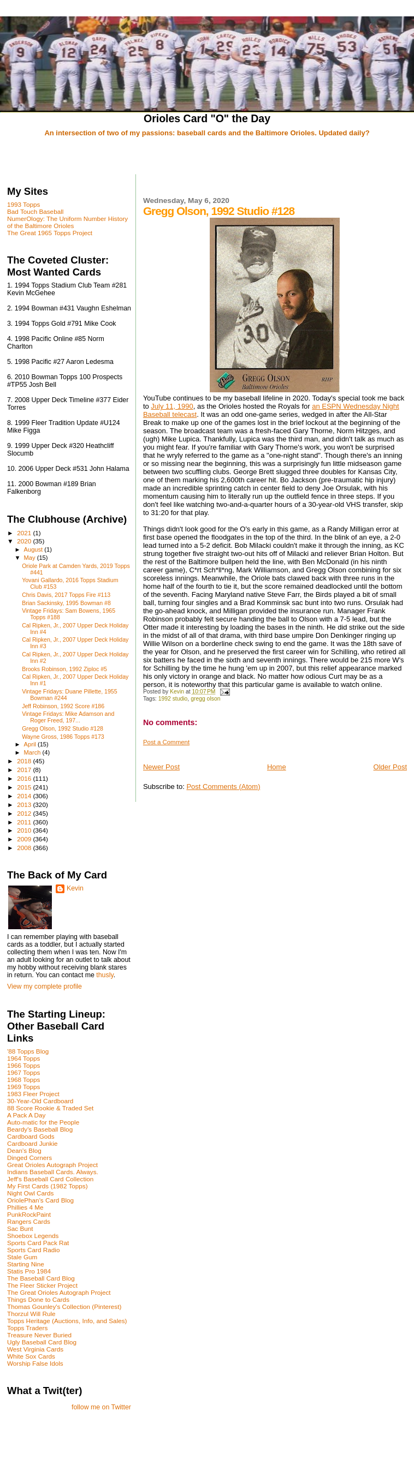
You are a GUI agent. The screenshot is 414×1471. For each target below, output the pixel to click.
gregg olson (205, 699)
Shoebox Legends (32, 1235)
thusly (104, 975)
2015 (25, 787)
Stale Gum (22, 1256)
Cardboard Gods (31, 1136)
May (30, 557)
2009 (25, 838)
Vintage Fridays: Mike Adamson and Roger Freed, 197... (68, 716)
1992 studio (173, 699)
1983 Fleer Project (33, 1093)
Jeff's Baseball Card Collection (50, 1178)
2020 (25, 541)
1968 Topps (23, 1079)
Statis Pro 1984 (29, 1271)
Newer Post (161, 767)
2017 (25, 769)
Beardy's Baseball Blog (40, 1129)
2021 (25, 532)
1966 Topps (23, 1065)
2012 (25, 813)
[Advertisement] (207, 156)
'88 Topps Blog (28, 1051)
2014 (25, 795)
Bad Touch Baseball (35, 211)
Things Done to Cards (38, 1299)
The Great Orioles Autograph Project (59, 1292)
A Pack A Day (26, 1115)
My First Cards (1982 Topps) (47, 1185)
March (33, 752)
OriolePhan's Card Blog (40, 1200)
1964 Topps (23, 1058)
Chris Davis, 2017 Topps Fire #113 (66, 594)
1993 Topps (23, 204)
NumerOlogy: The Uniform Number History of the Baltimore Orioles (67, 222)
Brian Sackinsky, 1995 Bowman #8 (66, 603)
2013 (25, 804)
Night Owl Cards (30, 1193)
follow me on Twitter (101, 1407)
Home (276, 767)
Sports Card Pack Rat (38, 1242)
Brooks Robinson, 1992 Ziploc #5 (64, 669)
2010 (25, 830)
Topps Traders (27, 1327)
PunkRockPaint (29, 1214)
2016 (25, 778)
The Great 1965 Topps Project (49, 232)
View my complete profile (44, 986)
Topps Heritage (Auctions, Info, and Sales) (67, 1320)
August (34, 549)
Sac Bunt (20, 1228)
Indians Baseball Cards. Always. (52, 1171)
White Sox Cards (31, 1356)
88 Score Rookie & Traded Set (50, 1107)
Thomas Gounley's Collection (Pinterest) (64, 1306)
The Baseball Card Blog (41, 1278)
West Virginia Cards (35, 1349)
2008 (25, 847)
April (31, 744)
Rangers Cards (28, 1221)
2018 (25, 760)
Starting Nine (25, 1263)
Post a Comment (166, 742)
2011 (25, 822)
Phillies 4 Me (25, 1207)
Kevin (75, 888)
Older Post (390, 767)
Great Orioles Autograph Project (52, 1164)
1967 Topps (23, 1072)
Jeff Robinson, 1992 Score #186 (63, 706)
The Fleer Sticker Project (42, 1285)
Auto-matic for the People (43, 1122)
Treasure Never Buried (39, 1334)
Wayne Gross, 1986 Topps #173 (63, 736)
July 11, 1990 (172, 406)
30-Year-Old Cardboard (40, 1100)
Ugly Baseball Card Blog (41, 1342)
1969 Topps (23, 1086)
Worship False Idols (35, 1363)
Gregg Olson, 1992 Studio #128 (62, 728)
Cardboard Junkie (32, 1143)
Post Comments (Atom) (223, 786)
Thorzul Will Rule (31, 1313)
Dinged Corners (29, 1157)
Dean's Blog (24, 1150)
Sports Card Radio (33, 1249)
